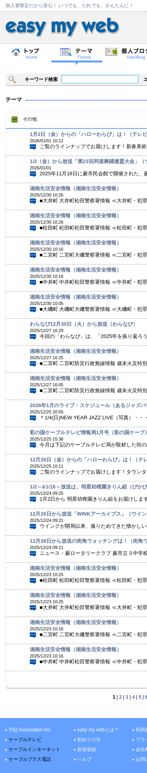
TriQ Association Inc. (30, 730)
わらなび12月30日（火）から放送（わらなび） (84, 324)
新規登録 (86, 749)
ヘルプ (84, 759)
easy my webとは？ (98, 730)
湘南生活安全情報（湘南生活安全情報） (76, 188)
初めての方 (89, 739)
